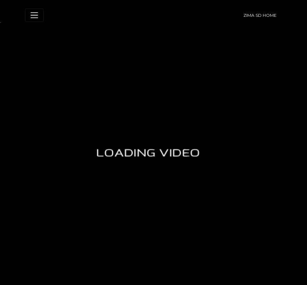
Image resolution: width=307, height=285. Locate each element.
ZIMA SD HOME (260, 15)
